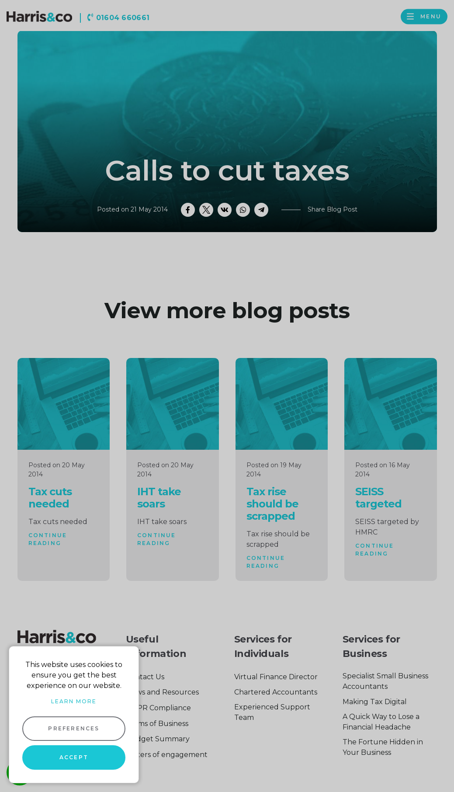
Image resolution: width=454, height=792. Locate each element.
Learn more (74, 701)
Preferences (73, 728)
